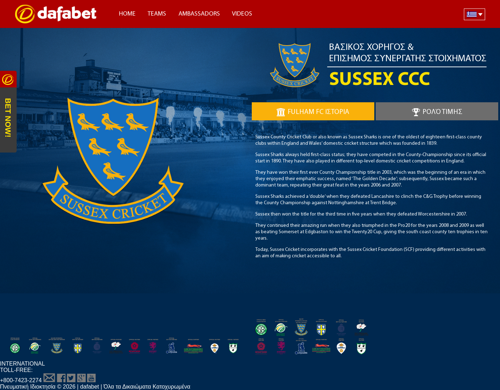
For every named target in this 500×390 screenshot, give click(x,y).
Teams (157, 14)
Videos (242, 14)
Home (127, 14)
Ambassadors (199, 14)
